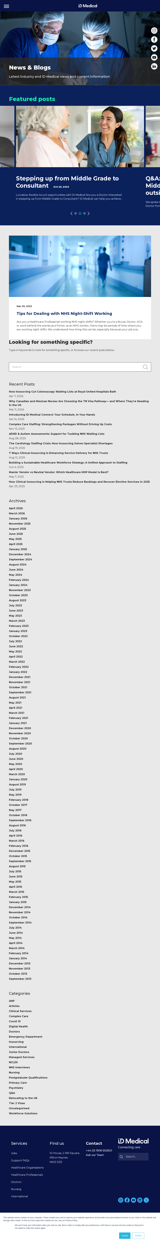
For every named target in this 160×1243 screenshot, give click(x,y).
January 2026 (18, 518)
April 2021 (15, 707)
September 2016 (20, 820)
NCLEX (13, 1062)
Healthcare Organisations (27, 1167)
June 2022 (16, 646)
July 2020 (15, 753)
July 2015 (15, 871)
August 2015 (17, 866)
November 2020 (20, 733)
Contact (94, 1143)
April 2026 (16, 508)
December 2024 (20, 554)
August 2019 (17, 784)
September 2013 (20, 978)
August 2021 (17, 697)
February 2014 (18, 953)
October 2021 (18, 687)
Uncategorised (19, 1108)
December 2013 (19, 963)
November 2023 (20, 590)
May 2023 (15, 615)
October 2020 (18, 738)
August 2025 (17, 528)
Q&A (12, 1093)
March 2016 (16, 840)
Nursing (14, 1072)
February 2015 (18, 897)
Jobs (14, 1153)
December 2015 (19, 851)
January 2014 (18, 958)
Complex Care (18, 1016)
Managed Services (21, 1057)
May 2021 (15, 702)
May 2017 (15, 810)
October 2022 (18, 636)
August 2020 (17, 748)
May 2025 (15, 539)
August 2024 (18, 564)
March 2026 (17, 513)
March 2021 (16, 712)
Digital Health (18, 1026)
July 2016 (15, 830)
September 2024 (20, 559)
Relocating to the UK (23, 1098)
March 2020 (17, 774)
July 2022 (15, 641)
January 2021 (18, 723)
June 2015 (15, 876)
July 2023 (15, 605)
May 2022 (15, 651)
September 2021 (20, 692)
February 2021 (18, 718)
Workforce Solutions (23, 1113)
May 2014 (15, 937)
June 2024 (16, 569)
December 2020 (20, 728)
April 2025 (16, 544)
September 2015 (20, 861)
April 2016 (15, 835)
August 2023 (17, 600)
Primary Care (18, 1082)
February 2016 (18, 845)
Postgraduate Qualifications (28, 1077)
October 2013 (18, 973)
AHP (12, 1000)
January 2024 (18, 585)
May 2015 (15, 881)
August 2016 (17, 825)
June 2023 (16, 610)
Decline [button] (138, 1236)
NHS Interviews (19, 1067)
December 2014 (20, 907)
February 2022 (19, 666)
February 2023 (19, 625)
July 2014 (15, 927)
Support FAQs (20, 1160)
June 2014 (16, 932)
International (18, 1046)
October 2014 (18, 917)
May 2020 (15, 764)
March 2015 (16, 891)
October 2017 (18, 805)
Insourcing (16, 1041)
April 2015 (15, 886)
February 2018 (18, 799)
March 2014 (17, 948)
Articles (14, 1006)
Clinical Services (20, 1011)
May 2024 (15, 574)
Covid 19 (15, 1021)
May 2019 (15, 794)
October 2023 (18, 595)
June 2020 (16, 758)
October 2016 (18, 815)
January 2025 (18, 549)
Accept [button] (125, 1236)
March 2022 (17, 661)
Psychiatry (16, 1087)
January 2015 (18, 902)
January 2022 (18, 672)
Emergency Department (25, 1036)
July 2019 (15, 789)
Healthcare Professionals (27, 1174)
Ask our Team (95, 1155)
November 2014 (19, 912)
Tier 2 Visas (17, 1103)
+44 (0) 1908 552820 (99, 1150)
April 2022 (16, 656)
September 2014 (20, 922)
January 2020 (18, 779)
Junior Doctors (19, 1052)
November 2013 (19, 968)
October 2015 (18, 856)
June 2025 (16, 533)
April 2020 (16, 769)
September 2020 (20, 743)
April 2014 (16, 943)
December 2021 (19, 677)
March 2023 (17, 620)
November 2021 (19, 682)
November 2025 (19, 523)
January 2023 (18, 631)
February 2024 (19, 579)
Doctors (14, 1031)
